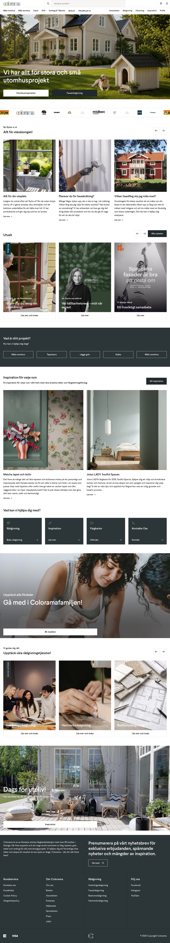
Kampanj (50, 900)
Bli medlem (50, 631)
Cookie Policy (10, 895)
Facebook (136, 885)
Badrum (72, 10)
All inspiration (156, 381)
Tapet (35, 10)
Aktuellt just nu (84, 10)
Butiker (49, 890)
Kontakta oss (9, 885)
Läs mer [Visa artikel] (7, 216)
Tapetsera (52, 354)
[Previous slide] (156, 130)
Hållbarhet (51, 905)
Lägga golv (85, 354)
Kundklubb (8, 890)
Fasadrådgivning (75, 93)
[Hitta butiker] (161, 3)
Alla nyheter (157, 233)
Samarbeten (52, 911)
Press (48, 916)
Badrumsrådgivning (97, 895)
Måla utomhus (24, 10)
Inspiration (152, 10)
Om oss (49, 885)
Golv (43, 10)
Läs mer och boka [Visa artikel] (29, 315)
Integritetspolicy (11, 900)
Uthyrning (140, 10)
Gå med (98, 863)
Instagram (135, 890)
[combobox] (88, 3)
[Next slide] (163, 130)
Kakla (118, 354)
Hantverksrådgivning (98, 900)
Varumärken (114, 10)
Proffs (162, 10)
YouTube (135, 895)
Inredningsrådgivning (98, 885)
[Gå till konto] (167, 3)
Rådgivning (127, 10)
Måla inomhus (9, 10)
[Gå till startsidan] (22, 3)
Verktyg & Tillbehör (57, 10)
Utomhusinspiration (26, 93)
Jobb (48, 921)
